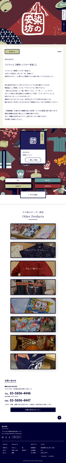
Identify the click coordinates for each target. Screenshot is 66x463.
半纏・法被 (15, 450)
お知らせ (12, 51)
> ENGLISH (44, 456)
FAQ (42, 450)
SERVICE (5, 444)
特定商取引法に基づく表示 (48, 447)
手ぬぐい (14, 447)
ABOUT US (33, 444)
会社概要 (33, 450)
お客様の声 (47, 186)
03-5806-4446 (18, 393)
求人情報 (33, 452)
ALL (18, 180)
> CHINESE (51, 456)
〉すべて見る (33, 194)
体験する (5, 447)
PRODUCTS (15, 444)
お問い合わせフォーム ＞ (33, 410)
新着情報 (33, 447)
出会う (4, 450)
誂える (4, 452)
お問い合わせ (16, 437)
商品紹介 (47, 180)
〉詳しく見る (33, 160)
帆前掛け (24, 450)
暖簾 (13, 452)
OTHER (43, 444)
